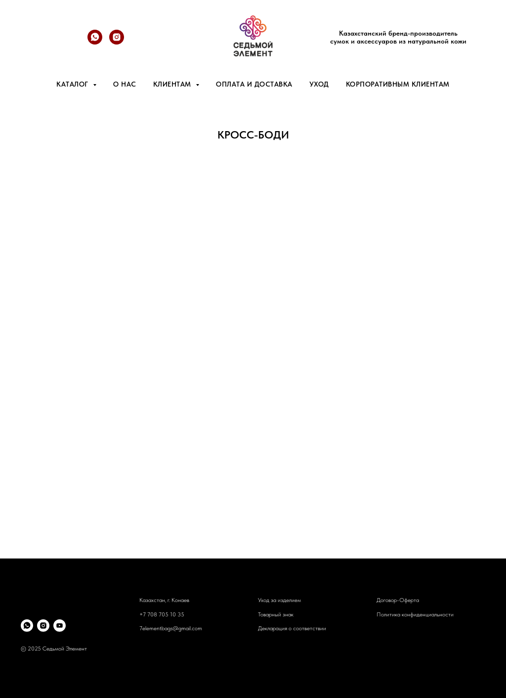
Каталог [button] (73, 84)
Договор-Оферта (398, 600)
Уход (319, 84)
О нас (124, 84)
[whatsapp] (94, 42)
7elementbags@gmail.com (170, 628)
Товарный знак (276, 614)
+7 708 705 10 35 (161, 614)
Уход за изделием (279, 600)
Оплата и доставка (254, 84)
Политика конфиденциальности (415, 614)
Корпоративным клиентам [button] (398, 84)
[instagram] (43, 625)
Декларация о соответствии (292, 628)
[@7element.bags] (116, 42)
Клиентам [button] (173, 84)
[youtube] (59, 625)
